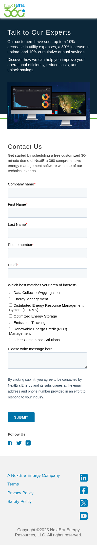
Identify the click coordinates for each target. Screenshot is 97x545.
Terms (13, 484)
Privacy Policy (20, 493)
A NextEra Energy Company (33, 475)
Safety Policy (19, 501)
